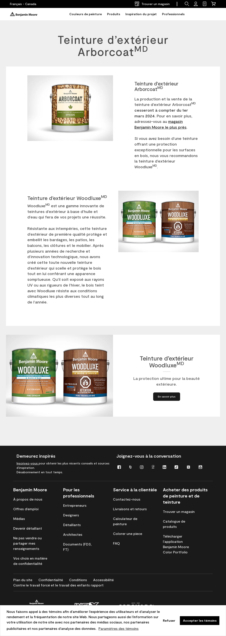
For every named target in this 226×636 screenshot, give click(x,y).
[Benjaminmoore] (24, 14)
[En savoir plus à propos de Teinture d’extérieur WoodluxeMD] (166, 397)
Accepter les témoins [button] (200, 620)
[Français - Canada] (23, 4)
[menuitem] (120, 466)
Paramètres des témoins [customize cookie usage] (118, 628)
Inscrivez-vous (28, 463)
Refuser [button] (169, 620)
